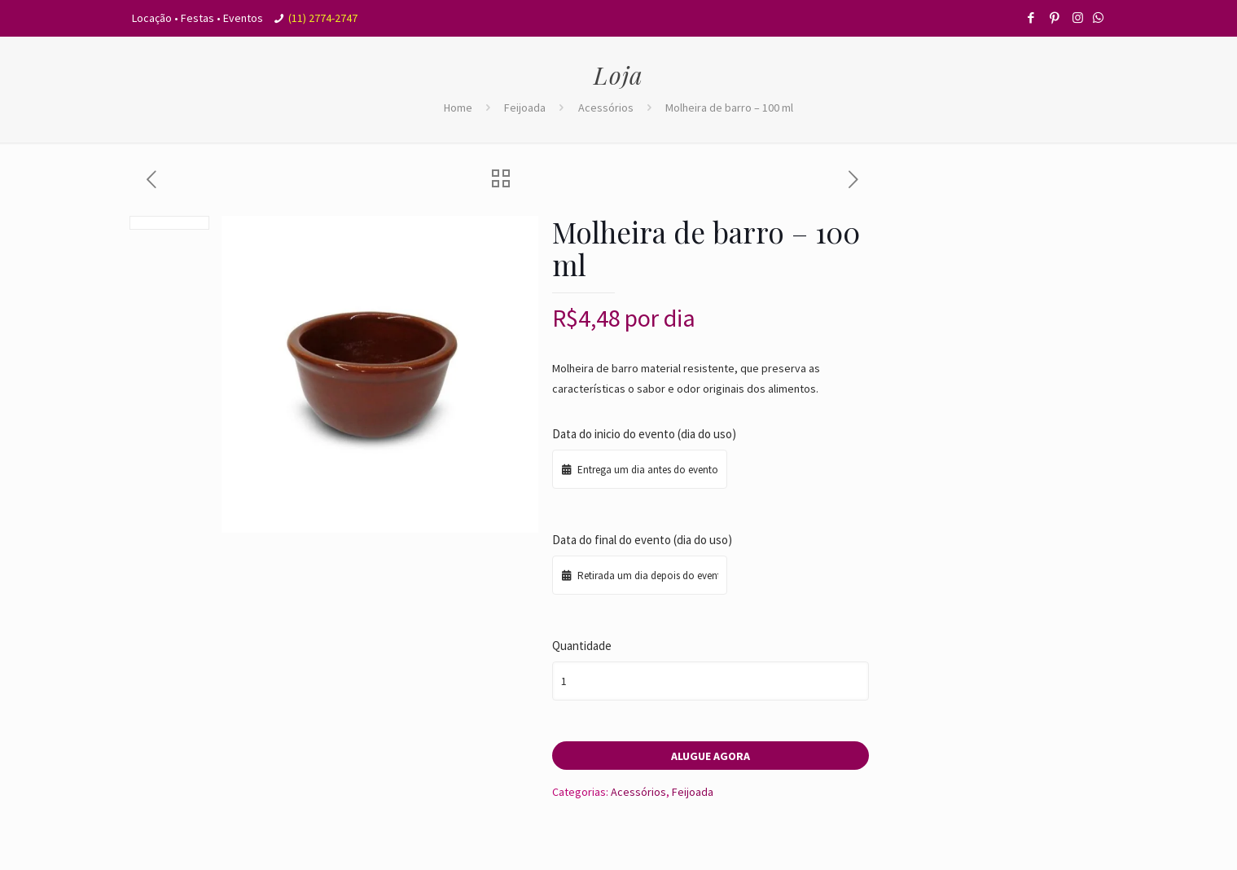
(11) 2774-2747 (323, 18)
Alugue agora (710, 756)
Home (458, 107)
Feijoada (525, 107)
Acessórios (606, 107)
